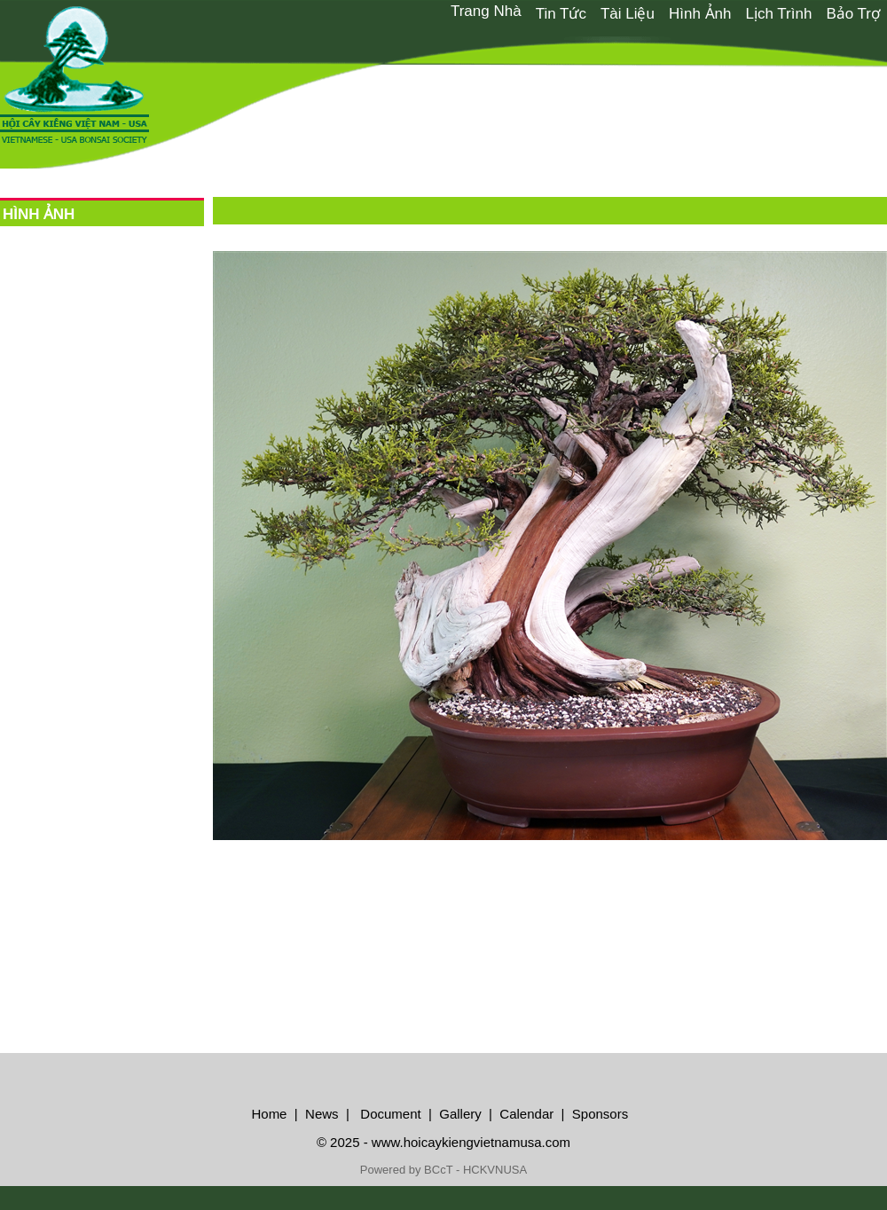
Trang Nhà (486, 11)
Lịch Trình (779, 13)
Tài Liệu (627, 13)
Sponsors (600, 1113)
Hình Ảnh (700, 13)
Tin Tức (561, 13)
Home (269, 1113)
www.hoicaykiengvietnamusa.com (471, 1142)
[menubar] (665, 13)
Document (389, 1113)
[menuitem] (486, 11)
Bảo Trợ (853, 13)
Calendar (526, 1113)
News (320, 1113)
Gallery (460, 1113)
